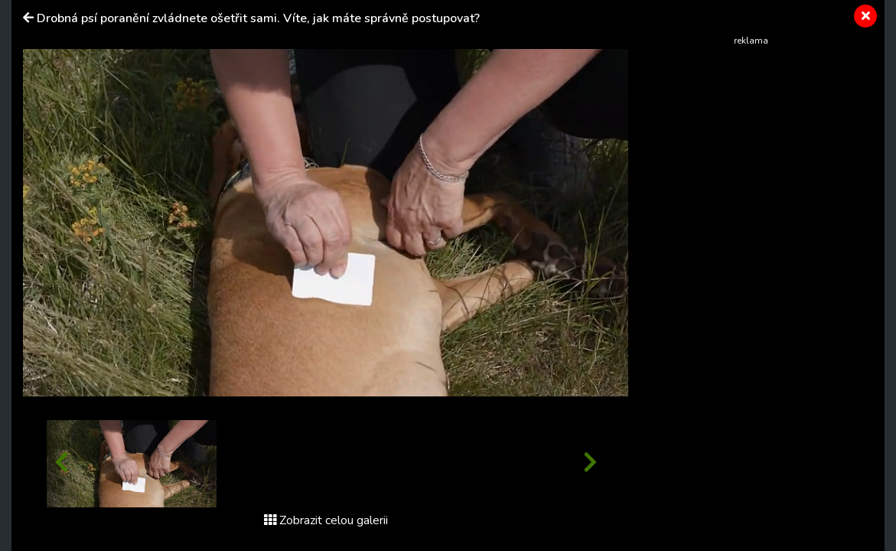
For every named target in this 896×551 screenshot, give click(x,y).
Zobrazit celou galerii (326, 520)
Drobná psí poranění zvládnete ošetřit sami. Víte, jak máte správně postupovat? (258, 18)
